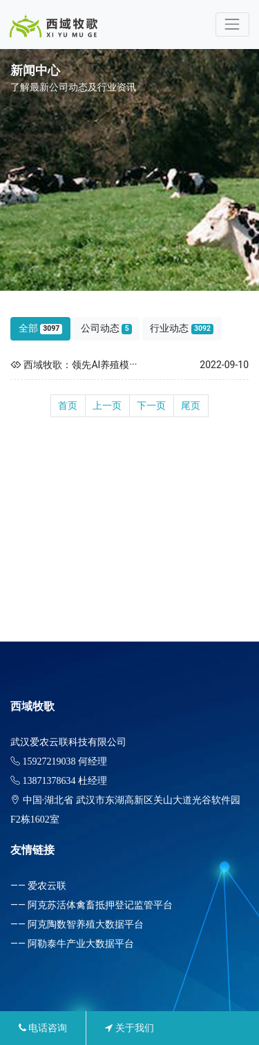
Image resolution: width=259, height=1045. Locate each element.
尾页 (190, 405)
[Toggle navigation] (232, 24)
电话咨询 (43, 1027)
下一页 (151, 405)
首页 (67, 405)
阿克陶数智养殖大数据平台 (86, 924)
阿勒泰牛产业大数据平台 (81, 943)
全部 (41, 328)
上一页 (107, 405)
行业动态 (181, 328)
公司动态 (106, 328)
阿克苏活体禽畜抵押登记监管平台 (100, 904)
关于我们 (129, 1027)
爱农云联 (47, 885)
